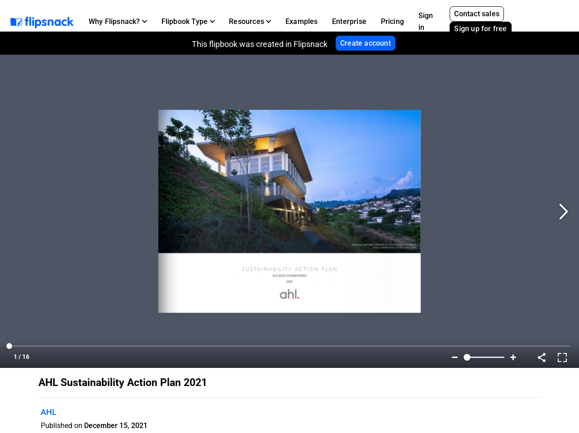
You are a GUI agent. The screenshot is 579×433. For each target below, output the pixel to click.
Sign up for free (480, 28)
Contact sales (476, 13)
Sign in (425, 21)
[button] (117, 22)
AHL (49, 412)
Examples (301, 21)
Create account (365, 43)
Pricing (392, 21)
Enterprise (349, 21)
